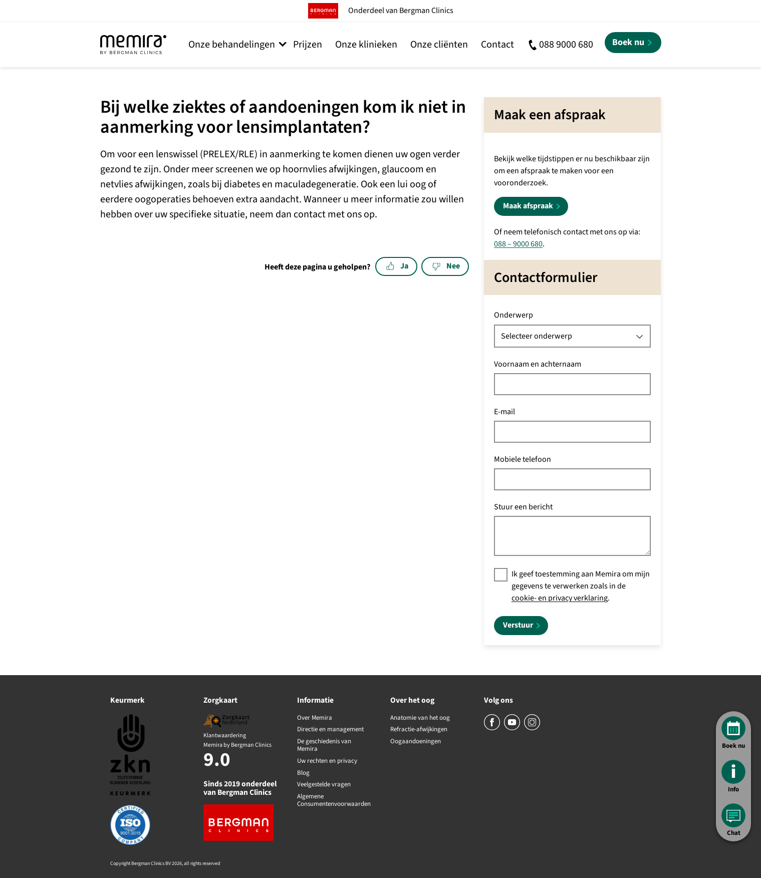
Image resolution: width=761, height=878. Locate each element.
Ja (397, 265)
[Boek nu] (633, 42)
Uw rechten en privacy (327, 761)
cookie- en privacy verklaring (560, 598)
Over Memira (314, 718)
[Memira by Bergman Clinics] (133, 44)
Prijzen (307, 45)
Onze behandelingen (231, 45)
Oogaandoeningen (415, 742)
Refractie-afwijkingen (418, 730)
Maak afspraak (528, 205)
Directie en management (330, 730)
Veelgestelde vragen (324, 785)
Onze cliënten (439, 45)
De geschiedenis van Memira (324, 745)
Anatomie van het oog (420, 718)
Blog (303, 773)
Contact (497, 45)
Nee (446, 265)
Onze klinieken (366, 45)
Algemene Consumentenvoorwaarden (334, 800)
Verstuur (518, 625)
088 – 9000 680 (518, 243)
